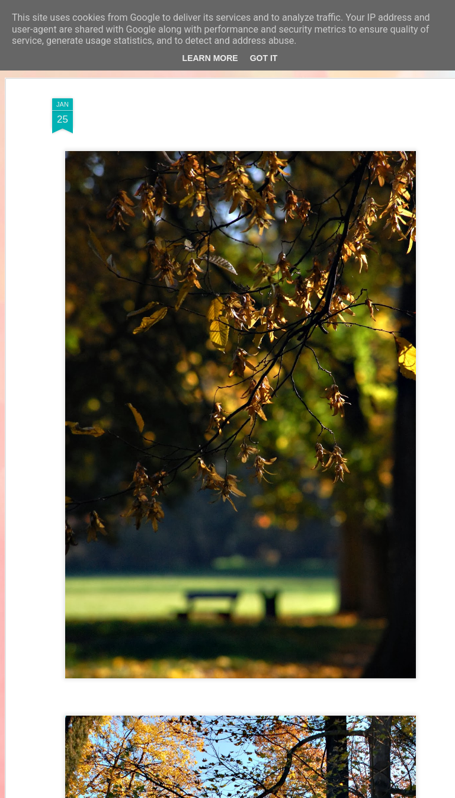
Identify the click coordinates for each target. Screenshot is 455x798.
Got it (264, 58)
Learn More (210, 58)
